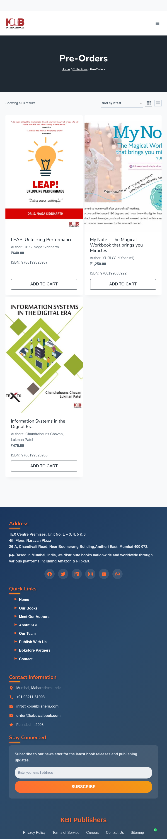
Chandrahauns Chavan (44, 434)
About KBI (28, 625)
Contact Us (115, 832)
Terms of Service (65, 832)
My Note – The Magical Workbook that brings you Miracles (116, 245)
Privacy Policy (34, 832)
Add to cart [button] (44, 284)
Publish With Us (33, 642)
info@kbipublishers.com (37, 706)
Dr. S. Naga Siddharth (41, 247)
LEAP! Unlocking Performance (42, 240)
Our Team (27, 633)
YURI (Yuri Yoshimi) (118, 258)
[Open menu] (157, 23)
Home (24, 600)
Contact (26, 659)
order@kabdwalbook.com (38, 716)
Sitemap (137, 832)
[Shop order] (122, 104)
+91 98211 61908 (30, 697)
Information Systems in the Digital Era (38, 424)
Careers (92, 832)
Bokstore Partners (35, 651)
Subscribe (83, 787)
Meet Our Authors (34, 617)
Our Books (28, 608)
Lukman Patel (22, 440)
